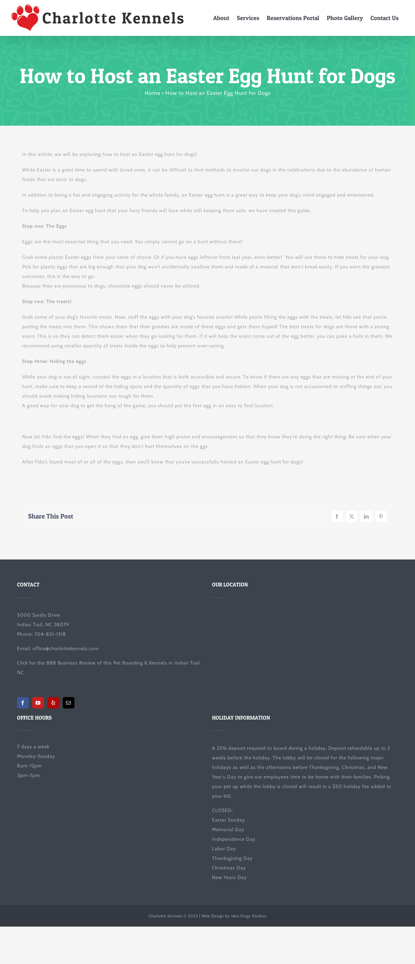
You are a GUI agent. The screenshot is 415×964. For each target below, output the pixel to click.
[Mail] (68, 702)
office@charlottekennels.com (66, 648)
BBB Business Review (71, 663)
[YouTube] (38, 702)
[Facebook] (23, 702)
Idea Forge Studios (248, 915)
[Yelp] (53, 702)
